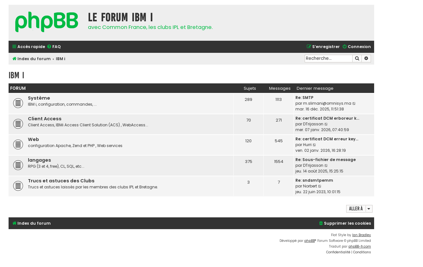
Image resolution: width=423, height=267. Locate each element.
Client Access (45, 119)
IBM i (16, 75)
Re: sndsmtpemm (314, 180)
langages (39, 160)
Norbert (310, 186)
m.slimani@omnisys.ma (327, 103)
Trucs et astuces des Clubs (61, 181)
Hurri (307, 144)
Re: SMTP (304, 97)
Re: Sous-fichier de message (325, 159)
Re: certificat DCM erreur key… (326, 139)
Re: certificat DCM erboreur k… (327, 118)
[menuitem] (54, 47)
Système (39, 98)
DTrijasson (313, 124)
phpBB (309, 240)
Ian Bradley (361, 235)
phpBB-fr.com (359, 246)
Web (33, 139)
